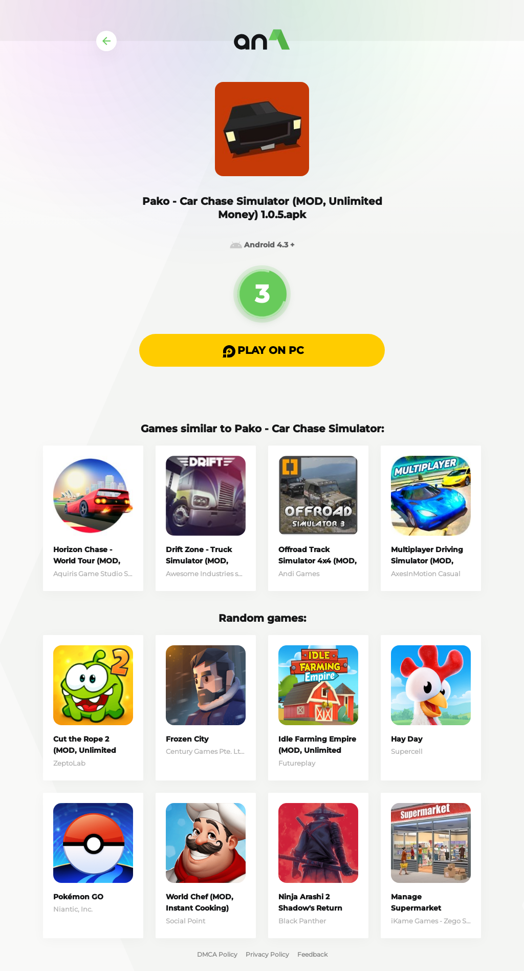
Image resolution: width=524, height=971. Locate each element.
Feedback (312, 954)
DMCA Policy (217, 954)
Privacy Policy (267, 954)
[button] (262, 350)
